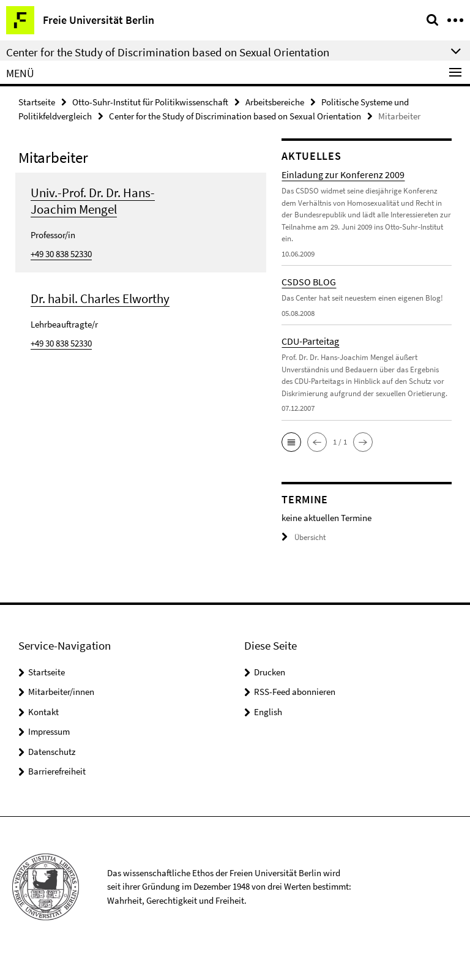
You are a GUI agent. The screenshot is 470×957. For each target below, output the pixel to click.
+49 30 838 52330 (61, 254)
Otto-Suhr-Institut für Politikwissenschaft (150, 102)
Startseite (36, 102)
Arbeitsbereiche (274, 102)
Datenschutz (51, 751)
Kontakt (43, 712)
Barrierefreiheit (57, 771)
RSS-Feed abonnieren (294, 691)
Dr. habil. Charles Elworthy (100, 298)
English (268, 712)
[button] (291, 442)
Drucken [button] (269, 672)
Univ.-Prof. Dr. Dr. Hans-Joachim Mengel (93, 200)
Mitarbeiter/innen (61, 691)
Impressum (49, 731)
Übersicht (304, 537)
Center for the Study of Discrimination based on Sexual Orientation (235, 116)
